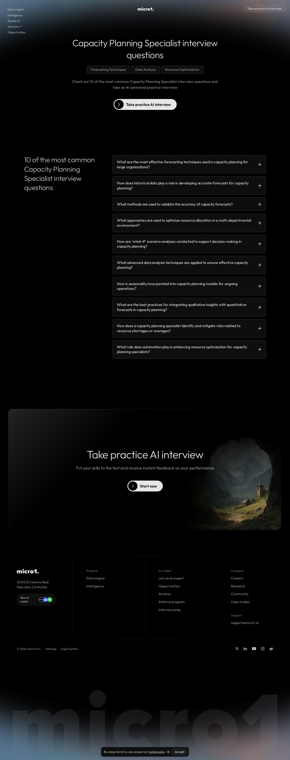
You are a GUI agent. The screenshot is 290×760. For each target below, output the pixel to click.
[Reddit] (271, 649)
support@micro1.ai (245, 623)
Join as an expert (171, 578)
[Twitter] (237, 648)
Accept (179, 752)
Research (14, 21)
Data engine (16, 9)
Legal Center (69, 649)
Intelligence (15, 15)
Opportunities (17, 32)
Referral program (172, 602)
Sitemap (51, 649)
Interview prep (169, 610)
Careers (237, 578)
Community (239, 594)
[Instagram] (262, 648)
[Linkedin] (245, 648)
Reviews (165, 594)
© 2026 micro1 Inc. (29, 649)
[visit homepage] (146, 9)
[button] (15, 27)
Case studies (240, 602)
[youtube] (254, 648)
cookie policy (156, 752)
